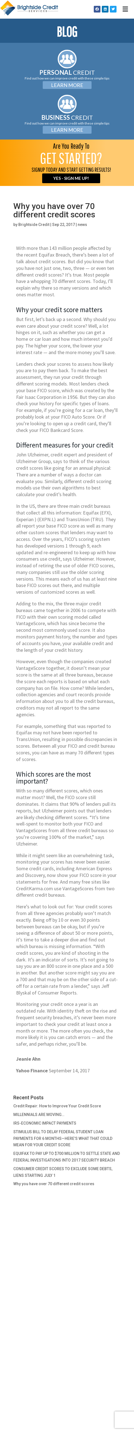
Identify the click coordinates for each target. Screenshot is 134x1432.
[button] (125, 9)
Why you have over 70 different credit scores (53, 1184)
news (82, 224)
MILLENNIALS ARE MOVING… (38, 1114)
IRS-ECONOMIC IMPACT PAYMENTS (44, 1123)
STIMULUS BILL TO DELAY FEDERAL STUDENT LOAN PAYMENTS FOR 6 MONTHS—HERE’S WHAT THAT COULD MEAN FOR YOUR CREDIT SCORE (62, 1138)
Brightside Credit (33, 224)
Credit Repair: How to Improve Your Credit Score (57, 1106)
